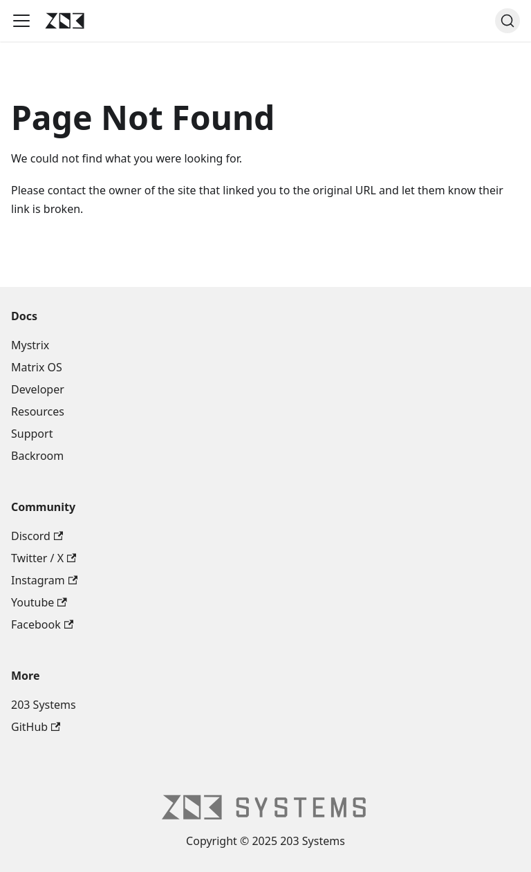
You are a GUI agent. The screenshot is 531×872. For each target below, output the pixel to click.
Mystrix (30, 345)
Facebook (42, 624)
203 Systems (43, 704)
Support (32, 433)
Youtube (39, 602)
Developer (37, 389)
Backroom (37, 455)
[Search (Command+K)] (507, 20)
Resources (37, 411)
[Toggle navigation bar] (21, 20)
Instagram (44, 580)
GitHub (35, 726)
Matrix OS (36, 367)
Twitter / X (43, 558)
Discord (37, 536)
